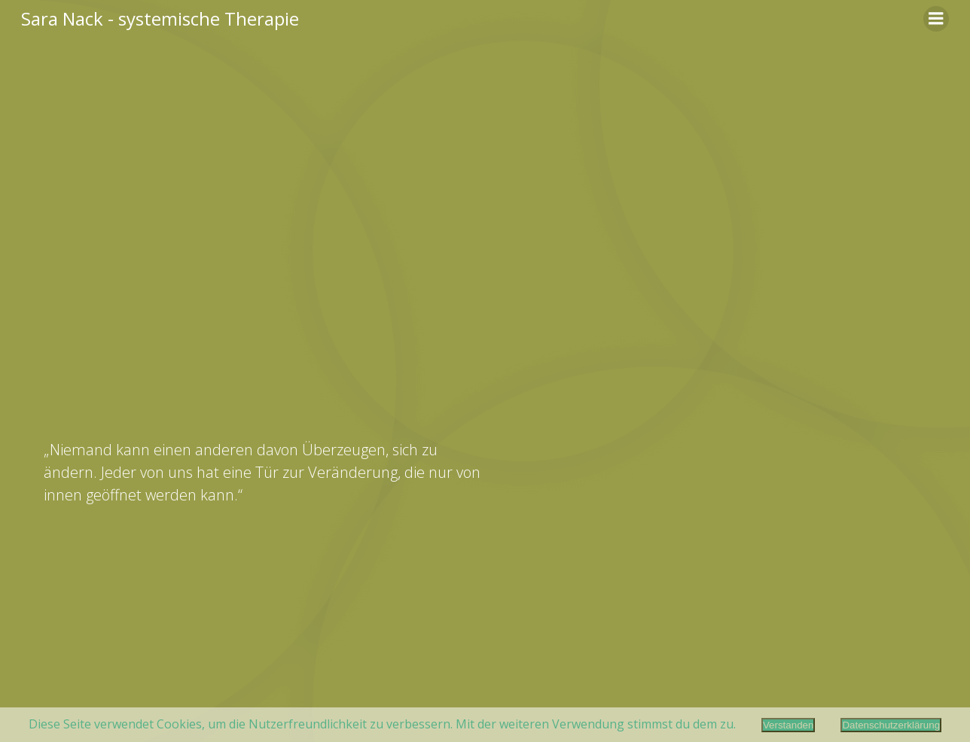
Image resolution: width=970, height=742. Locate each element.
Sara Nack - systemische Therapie (160, 18)
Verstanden (788, 725)
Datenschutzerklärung (891, 725)
